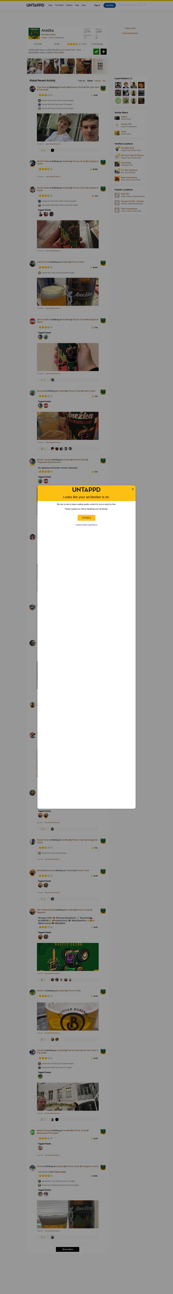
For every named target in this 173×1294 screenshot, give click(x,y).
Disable (86, 517)
